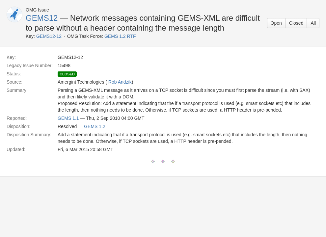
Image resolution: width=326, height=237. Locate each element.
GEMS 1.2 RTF (120, 36)
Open (276, 23)
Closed (296, 23)
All (313, 23)
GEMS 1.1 (68, 118)
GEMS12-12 (49, 36)
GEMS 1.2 (94, 126)
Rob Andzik (120, 82)
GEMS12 (42, 17)
